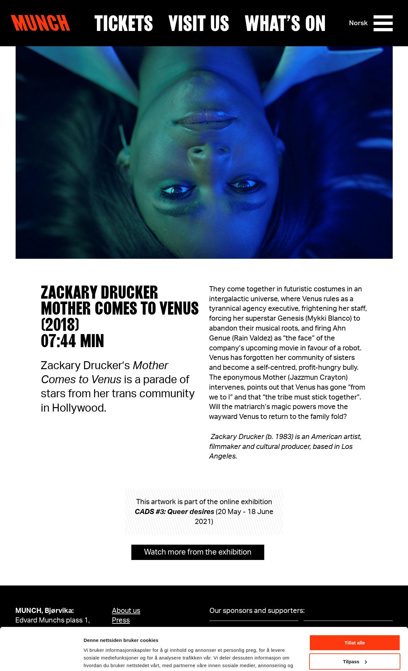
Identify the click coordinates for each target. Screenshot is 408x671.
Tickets (123, 23)
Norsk (358, 23)
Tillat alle (355, 603)
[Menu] (383, 23)
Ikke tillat (355, 640)
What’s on (285, 23)
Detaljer (92, 658)
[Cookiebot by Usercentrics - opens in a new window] (41, 658)
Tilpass (355, 621)
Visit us (198, 23)
